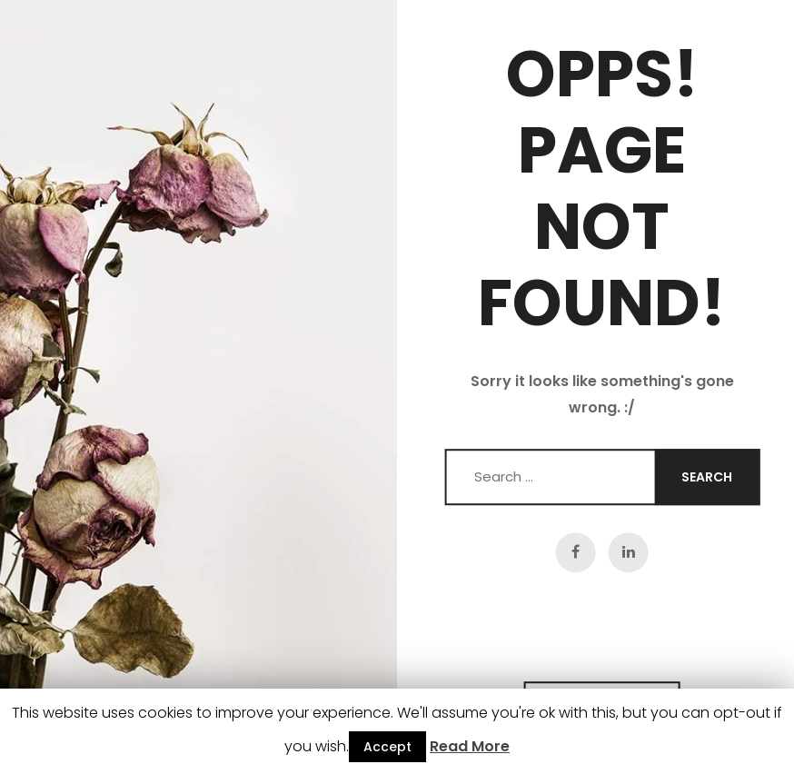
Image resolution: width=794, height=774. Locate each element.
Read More (470, 746)
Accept (387, 747)
